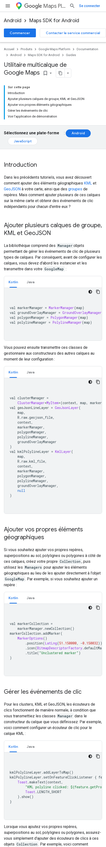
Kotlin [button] (13, 244)
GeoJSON (12, 151)
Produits (26, 49)
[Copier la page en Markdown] (48, 73)
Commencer (20, 33)
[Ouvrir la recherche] (90, 6)
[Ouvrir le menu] (8, 6)
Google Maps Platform (54, 49)
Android (12, 21)
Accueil (9, 49)
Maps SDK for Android (54, 21)
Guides (71, 55)
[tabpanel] (53, 276)
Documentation (87, 49)
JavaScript (23, 103)
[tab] (13, 244)
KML (88, 145)
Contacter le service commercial (73, 33)
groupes (75, 151)
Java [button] (30, 244)
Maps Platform (51, 6)
